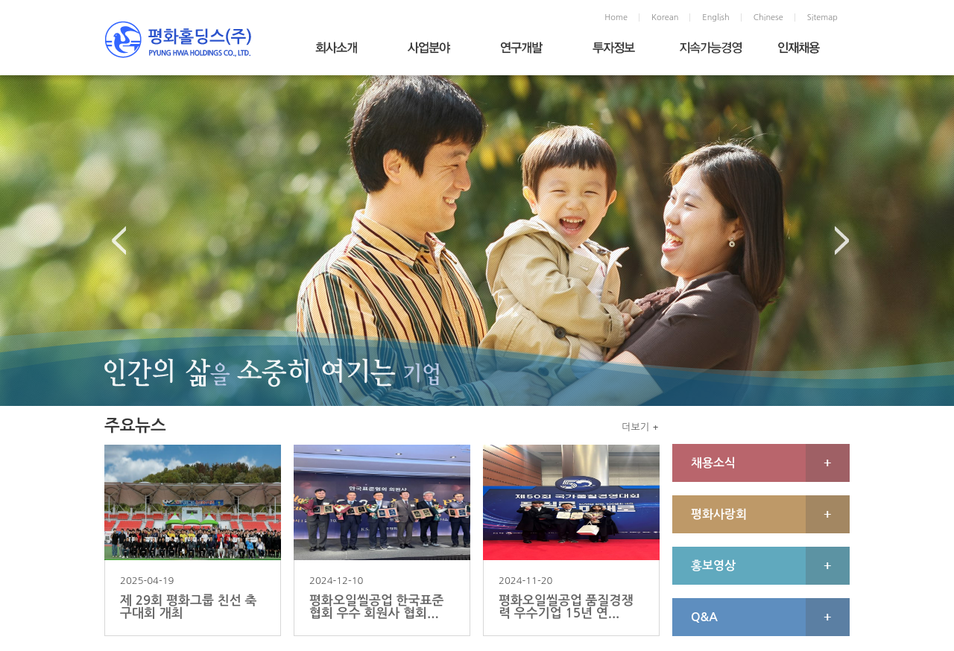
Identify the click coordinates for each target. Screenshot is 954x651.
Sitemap (822, 17)
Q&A (704, 617)
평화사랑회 (719, 514)
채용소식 (713, 463)
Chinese (768, 17)
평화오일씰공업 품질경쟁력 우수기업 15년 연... (566, 607)
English (715, 17)
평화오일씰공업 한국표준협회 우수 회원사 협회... (376, 607)
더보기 (635, 427)
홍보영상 (713, 565)
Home (616, 17)
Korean (664, 17)
